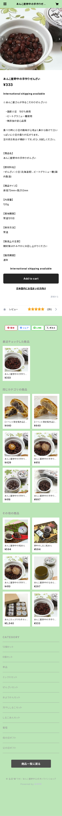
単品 (5, 667)
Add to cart (31, 278)
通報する (55, 296)
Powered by (31, 784)
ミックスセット (10, 677)
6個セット (8, 657)
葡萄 (5, 727)
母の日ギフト (9, 737)
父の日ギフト (9, 747)
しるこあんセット (11, 717)
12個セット (8, 646)
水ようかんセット (11, 697)
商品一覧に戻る (31, 763)
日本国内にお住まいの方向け (31, 288)
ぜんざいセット (10, 687)
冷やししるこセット (12, 707)
